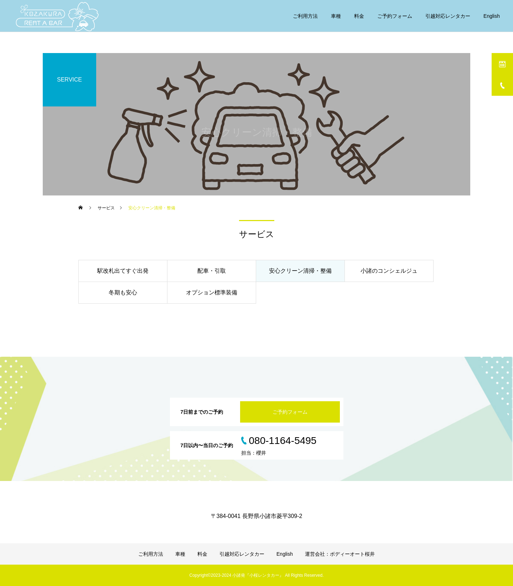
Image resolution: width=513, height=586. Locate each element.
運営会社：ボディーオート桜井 (340, 554)
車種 (336, 16)
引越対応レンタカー (447, 16)
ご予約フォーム (394, 16)
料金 (359, 16)
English (491, 16)
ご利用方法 (305, 16)
